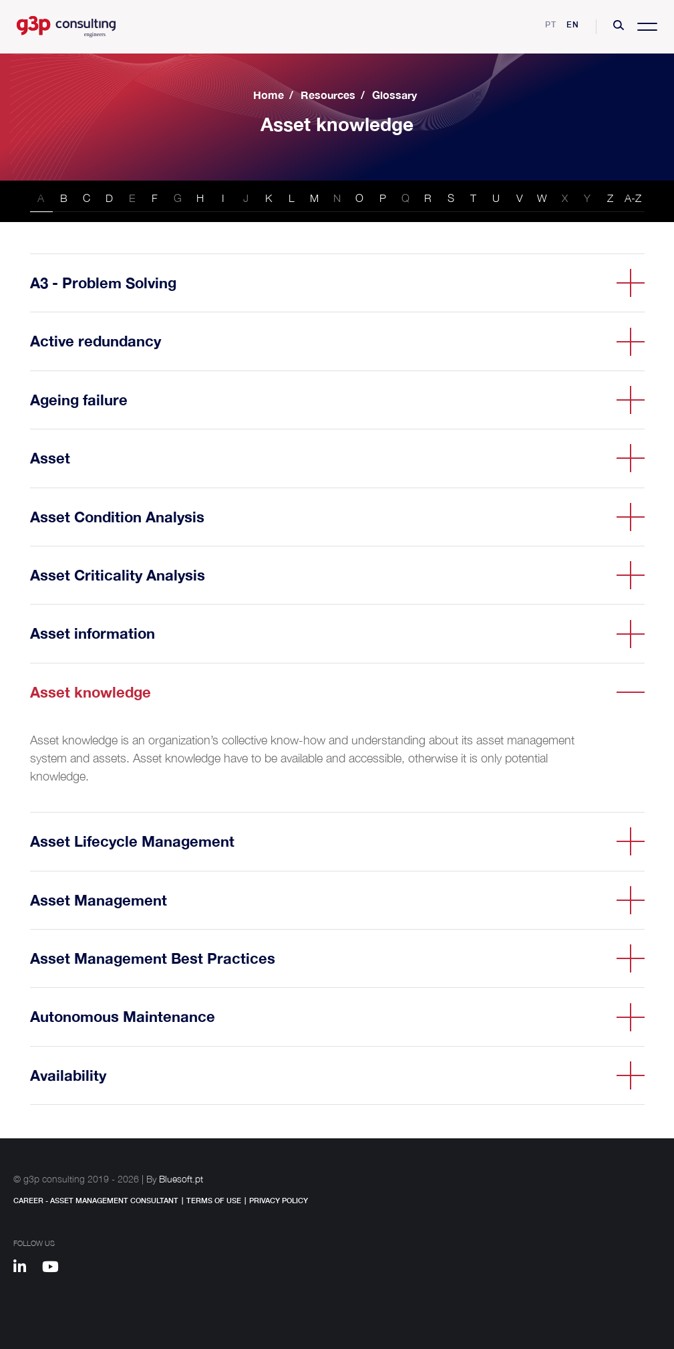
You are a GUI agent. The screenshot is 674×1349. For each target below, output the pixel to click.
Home (268, 94)
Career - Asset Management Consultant (95, 1200)
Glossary (394, 94)
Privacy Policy (278, 1200)
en (572, 24)
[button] (618, 26)
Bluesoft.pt (181, 1178)
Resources (328, 94)
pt (550, 24)
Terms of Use (213, 1200)
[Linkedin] (26, 1268)
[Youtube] (55, 1268)
